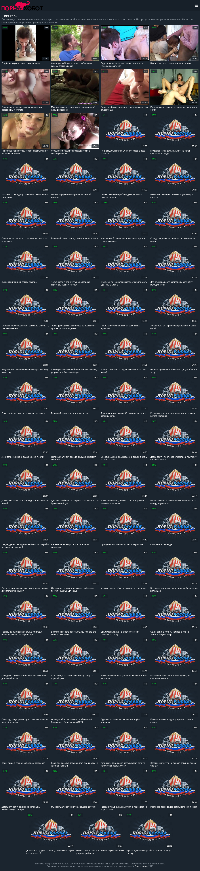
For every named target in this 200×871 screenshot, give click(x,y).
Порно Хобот (141, 866)
